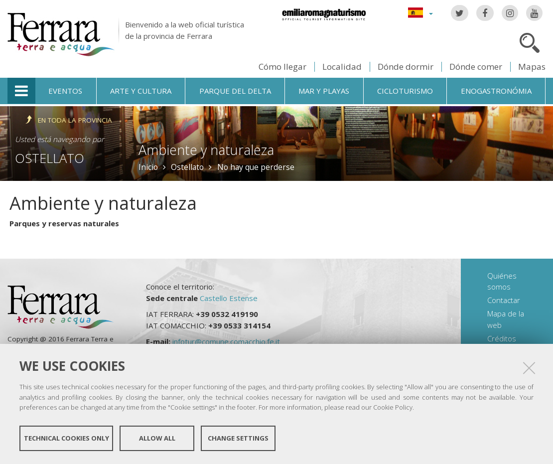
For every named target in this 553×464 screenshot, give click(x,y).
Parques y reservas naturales (64, 223)
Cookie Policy (393, 407)
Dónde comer (475, 66)
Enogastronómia (496, 91)
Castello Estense (229, 298)
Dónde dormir (405, 66)
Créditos (501, 338)
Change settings (238, 438)
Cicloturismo (405, 91)
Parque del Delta (235, 91)
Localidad (342, 66)
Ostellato (49, 158)
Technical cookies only (66, 438)
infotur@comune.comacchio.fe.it (226, 341)
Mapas (532, 66)
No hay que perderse (255, 166)
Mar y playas (323, 91)
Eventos (65, 91)
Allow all (157, 438)
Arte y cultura (140, 91)
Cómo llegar (282, 66)
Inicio (148, 166)
